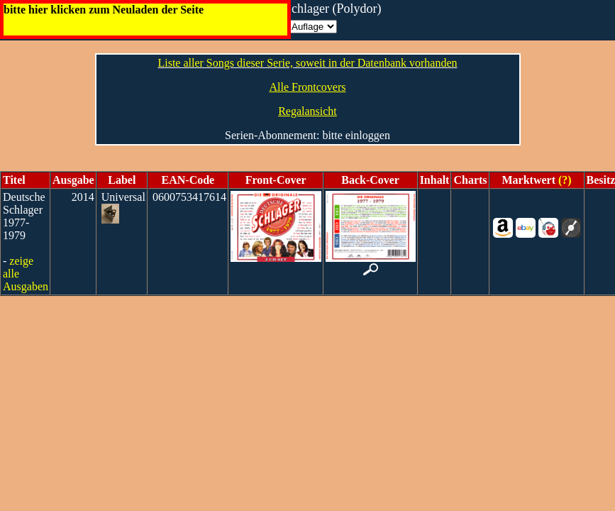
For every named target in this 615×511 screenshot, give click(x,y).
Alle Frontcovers (308, 87)
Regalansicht (307, 111)
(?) (563, 180)
